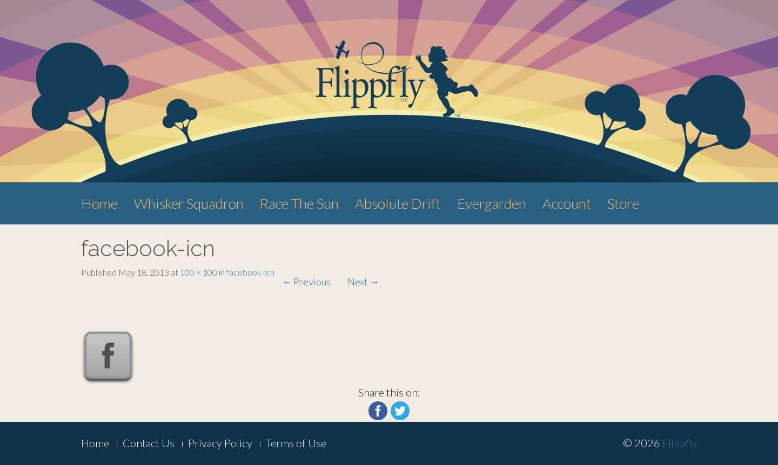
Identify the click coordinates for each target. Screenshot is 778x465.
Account (566, 203)
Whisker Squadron (189, 203)
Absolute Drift (398, 203)
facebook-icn (250, 272)
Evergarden (491, 203)
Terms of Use (296, 442)
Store (623, 203)
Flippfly (679, 442)
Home (99, 203)
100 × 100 (198, 272)
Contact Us (149, 442)
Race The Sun (299, 203)
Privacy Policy (220, 442)
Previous (306, 282)
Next (363, 282)
